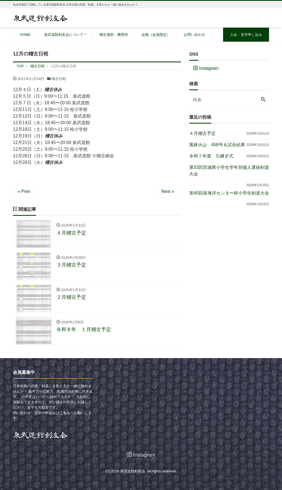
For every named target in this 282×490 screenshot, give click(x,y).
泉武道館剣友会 (132, 471)
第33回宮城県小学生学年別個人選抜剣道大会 (229, 170)
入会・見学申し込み (246, 35)
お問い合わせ (194, 35)
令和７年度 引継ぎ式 (211, 156)
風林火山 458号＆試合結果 (217, 144)
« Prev (24, 191)
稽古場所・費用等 (113, 35)
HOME (25, 35)
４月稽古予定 (202, 133)
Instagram (206, 68)
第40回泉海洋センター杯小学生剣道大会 (229, 193)
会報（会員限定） (156, 35)
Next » (167, 191)
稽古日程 (58, 79)
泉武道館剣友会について (63, 35)
